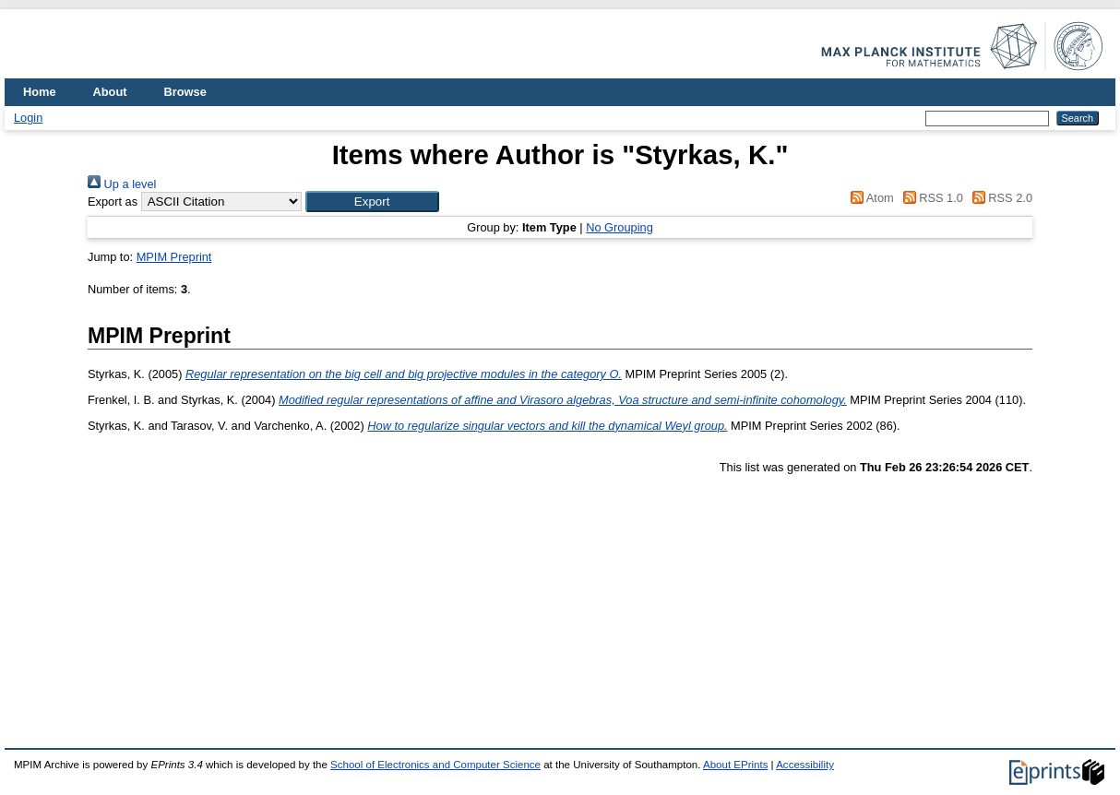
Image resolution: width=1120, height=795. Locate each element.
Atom (869, 198)
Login (28, 118)
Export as (112, 201)
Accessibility (805, 764)
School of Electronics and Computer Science (435, 764)
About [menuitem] (110, 92)
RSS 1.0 (930, 198)
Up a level (122, 184)
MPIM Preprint (174, 257)
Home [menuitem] (39, 92)
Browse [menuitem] (185, 92)
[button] (372, 201)
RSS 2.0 (999, 198)
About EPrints (735, 764)
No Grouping (619, 227)
